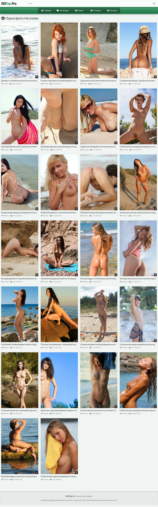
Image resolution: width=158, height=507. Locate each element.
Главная (46, 10)
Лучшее (112, 10)
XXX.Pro (9, 3)
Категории (63, 10)
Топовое (96, 10)
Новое (79, 10)
